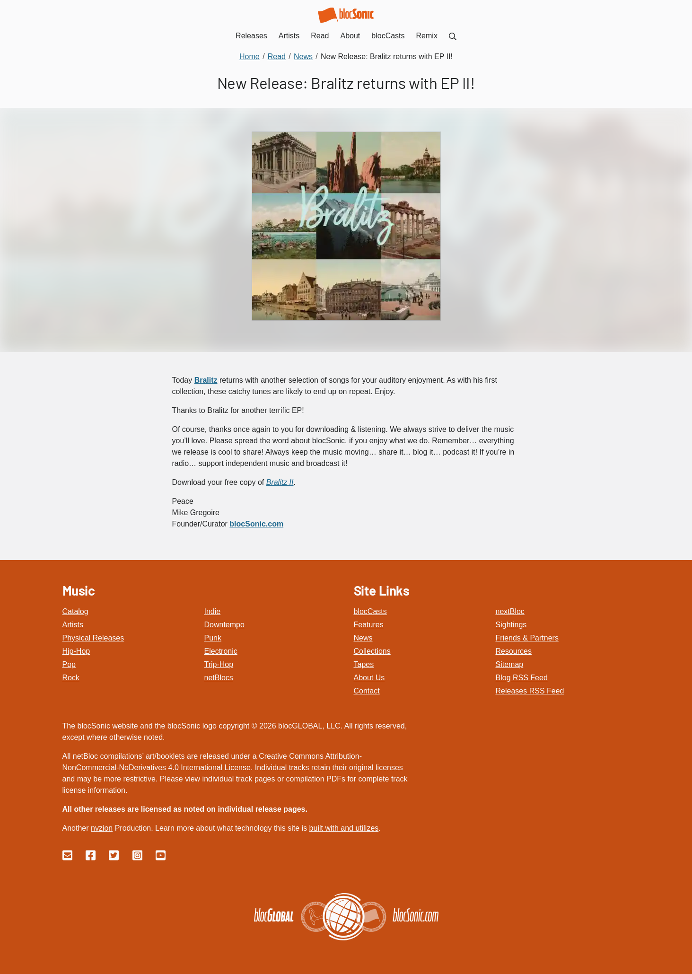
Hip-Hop (76, 651)
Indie (212, 611)
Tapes (364, 664)
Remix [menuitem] (427, 36)
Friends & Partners (527, 638)
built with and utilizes (344, 828)
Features (369, 625)
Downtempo (224, 625)
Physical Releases (93, 638)
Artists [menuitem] (289, 36)
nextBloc (510, 611)
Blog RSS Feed (522, 678)
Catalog (75, 611)
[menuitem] (452, 36)
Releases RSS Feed (530, 691)
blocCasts (370, 611)
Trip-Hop (219, 664)
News (363, 638)
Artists (72, 625)
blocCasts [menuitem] (387, 36)
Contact (367, 691)
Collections (372, 651)
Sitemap (510, 664)
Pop (69, 664)
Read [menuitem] (320, 36)
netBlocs (218, 678)
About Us (369, 678)
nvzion (102, 828)
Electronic (220, 651)
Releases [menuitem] (251, 36)
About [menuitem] (350, 36)
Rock (70, 678)
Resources (514, 651)
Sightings (511, 625)
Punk (212, 638)
